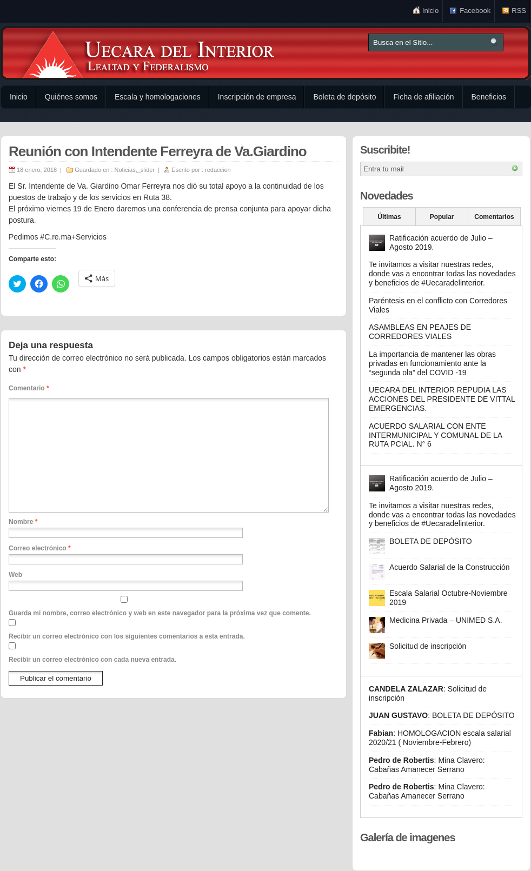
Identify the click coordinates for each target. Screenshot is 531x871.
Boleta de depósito (344, 96)
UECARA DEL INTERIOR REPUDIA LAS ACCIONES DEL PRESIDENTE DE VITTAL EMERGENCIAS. (442, 399)
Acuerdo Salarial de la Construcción (449, 567)
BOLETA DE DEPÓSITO (430, 541)
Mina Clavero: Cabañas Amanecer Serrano (427, 765)
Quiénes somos (71, 96)
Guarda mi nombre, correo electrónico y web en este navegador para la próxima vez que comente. (160, 613)
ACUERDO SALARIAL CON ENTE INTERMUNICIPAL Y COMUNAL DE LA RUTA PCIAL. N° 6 (435, 435)
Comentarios (494, 217)
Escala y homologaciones (158, 96)
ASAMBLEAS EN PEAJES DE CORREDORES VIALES (420, 332)
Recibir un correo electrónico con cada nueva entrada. (92, 659)
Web (15, 575)
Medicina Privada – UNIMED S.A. (445, 620)
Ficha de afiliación (423, 96)
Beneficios (489, 96)
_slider (146, 170)
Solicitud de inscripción (427, 646)
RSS (519, 10)
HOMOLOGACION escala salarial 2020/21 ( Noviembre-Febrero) (440, 738)
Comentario (29, 388)
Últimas (389, 217)
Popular (442, 217)
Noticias (125, 170)
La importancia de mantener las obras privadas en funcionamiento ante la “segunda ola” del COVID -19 (432, 363)
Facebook (475, 10)
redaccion (218, 170)
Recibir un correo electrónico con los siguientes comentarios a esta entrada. (127, 636)
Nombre (23, 522)
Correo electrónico (40, 548)
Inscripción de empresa (257, 96)
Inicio (430, 10)
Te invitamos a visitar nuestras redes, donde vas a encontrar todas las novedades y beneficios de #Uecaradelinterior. (442, 273)
